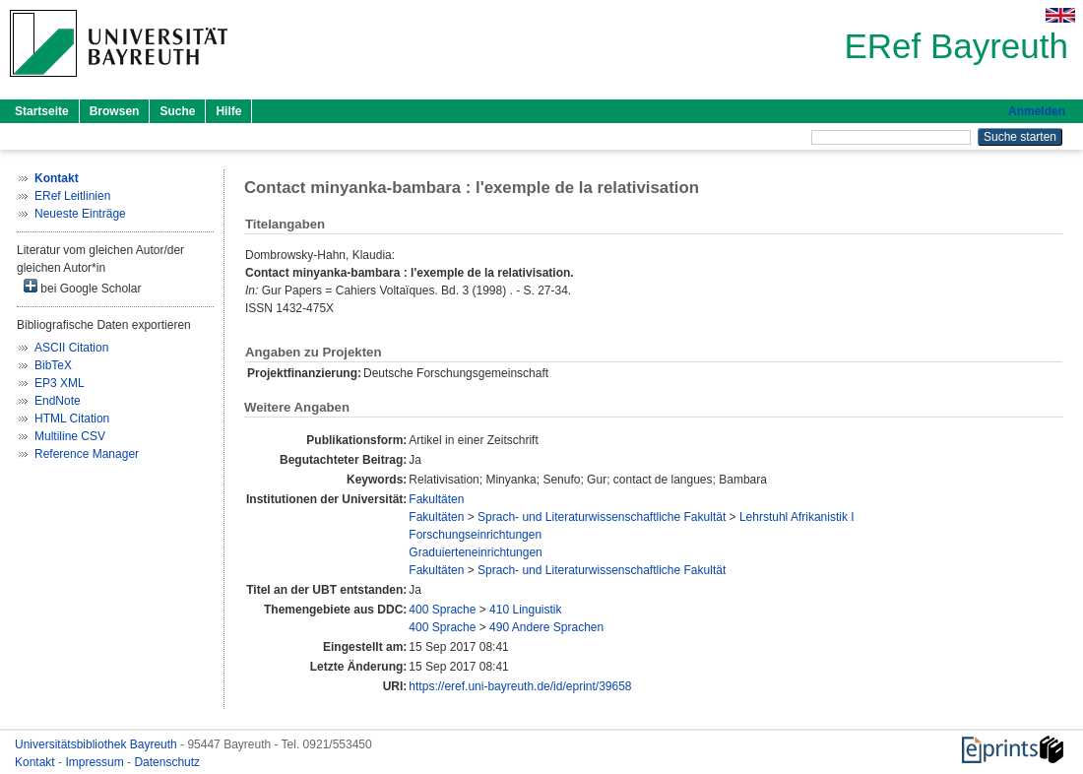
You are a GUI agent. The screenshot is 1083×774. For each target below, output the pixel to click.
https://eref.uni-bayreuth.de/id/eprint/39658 (520, 686)
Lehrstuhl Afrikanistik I (797, 517)
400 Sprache (442, 609)
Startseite (42, 111)
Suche (177, 111)
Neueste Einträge (80, 214)
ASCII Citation (71, 348)
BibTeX (53, 365)
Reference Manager (86, 454)
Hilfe (228, 111)
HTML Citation (71, 418)
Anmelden (1036, 111)
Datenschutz (167, 762)
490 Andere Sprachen (546, 627)
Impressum (96, 762)
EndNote (57, 401)
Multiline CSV (69, 436)
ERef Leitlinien (72, 196)
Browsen (115, 111)
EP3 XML (59, 383)
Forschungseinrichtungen (475, 535)
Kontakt (36, 762)
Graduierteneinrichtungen (475, 552)
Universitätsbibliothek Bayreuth (97, 744)
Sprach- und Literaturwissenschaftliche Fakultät (602, 517)
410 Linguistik (525, 609)
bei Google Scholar (82, 287)
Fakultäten (436, 499)
